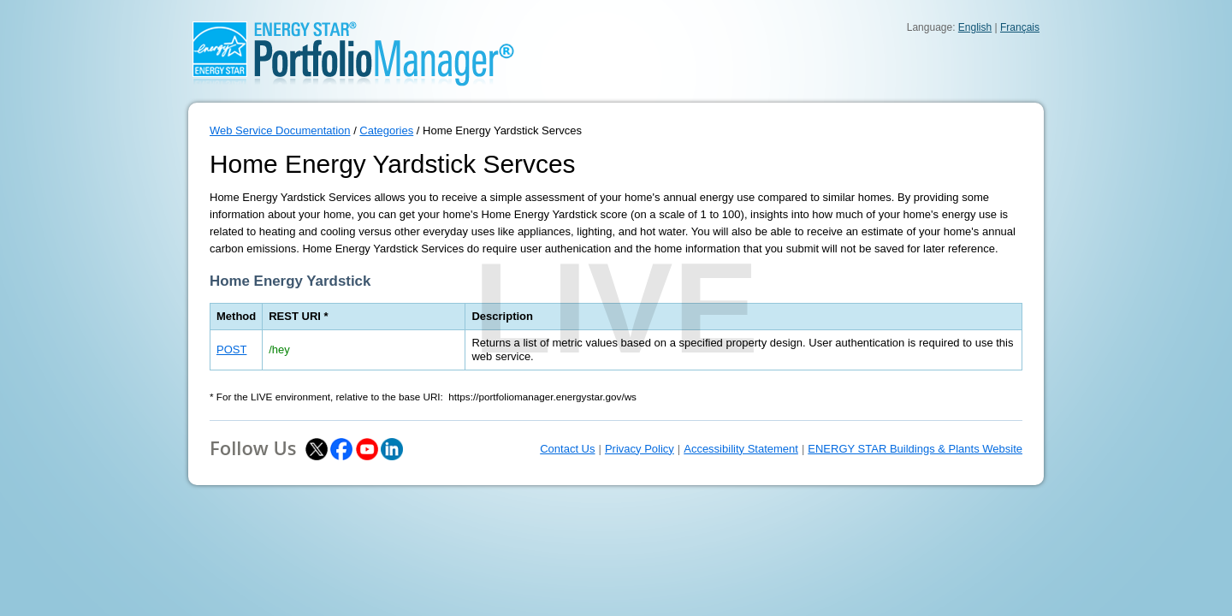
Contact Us (567, 448)
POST (231, 349)
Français (1020, 27)
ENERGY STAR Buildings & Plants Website (915, 448)
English (975, 27)
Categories (386, 130)
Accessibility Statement (741, 448)
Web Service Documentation (280, 130)
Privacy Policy (639, 448)
